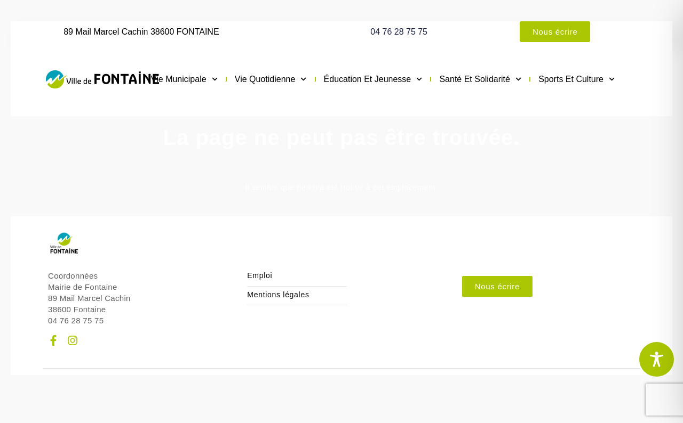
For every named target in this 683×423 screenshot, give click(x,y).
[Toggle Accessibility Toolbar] (656, 359)
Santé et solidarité (480, 79)
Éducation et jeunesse (373, 79)
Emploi (259, 276)
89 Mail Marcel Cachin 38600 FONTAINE (141, 31)
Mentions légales (278, 295)
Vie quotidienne (271, 79)
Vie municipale (184, 79)
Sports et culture (576, 79)
